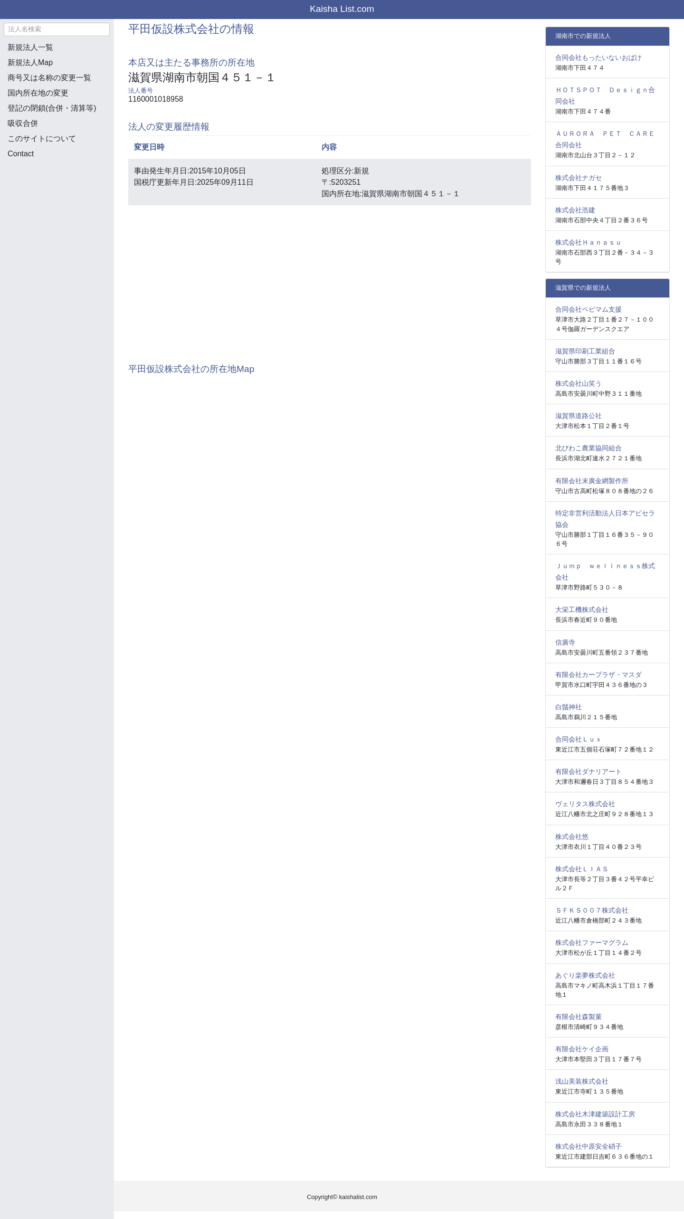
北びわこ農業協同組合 (588, 448)
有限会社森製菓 (578, 1016)
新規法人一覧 (30, 47)
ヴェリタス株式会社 (585, 804)
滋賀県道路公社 (578, 415)
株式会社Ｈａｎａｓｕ (588, 242)
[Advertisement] (57, 216)
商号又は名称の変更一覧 (49, 78)
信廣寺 (565, 642)
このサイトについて (42, 138)
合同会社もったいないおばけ (598, 57)
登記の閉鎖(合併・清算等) (52, 108)
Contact (21, 154)
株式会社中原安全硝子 (588, 1146)
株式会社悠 (572, 836)
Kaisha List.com (342, 9)
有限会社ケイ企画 (581, 1049)
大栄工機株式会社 (581, 609)
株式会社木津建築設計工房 (595, 1114)
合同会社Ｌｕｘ (578, 739)
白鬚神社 (568, 707)
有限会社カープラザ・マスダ (598, 674)
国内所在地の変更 (38, 93)
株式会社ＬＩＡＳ (581, 869)
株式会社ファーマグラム (591, 942)
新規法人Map (30, 62)
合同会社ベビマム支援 (588, 309)
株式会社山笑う (578, 383)
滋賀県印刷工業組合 (585, 351)
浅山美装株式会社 (581, 1081)
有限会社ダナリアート (588, 771)
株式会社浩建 (575, 210)
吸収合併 (23, 123)
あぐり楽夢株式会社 (585, 975)
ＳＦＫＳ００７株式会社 (591, 910)
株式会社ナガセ (578, 177)
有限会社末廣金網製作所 (591, 481)
